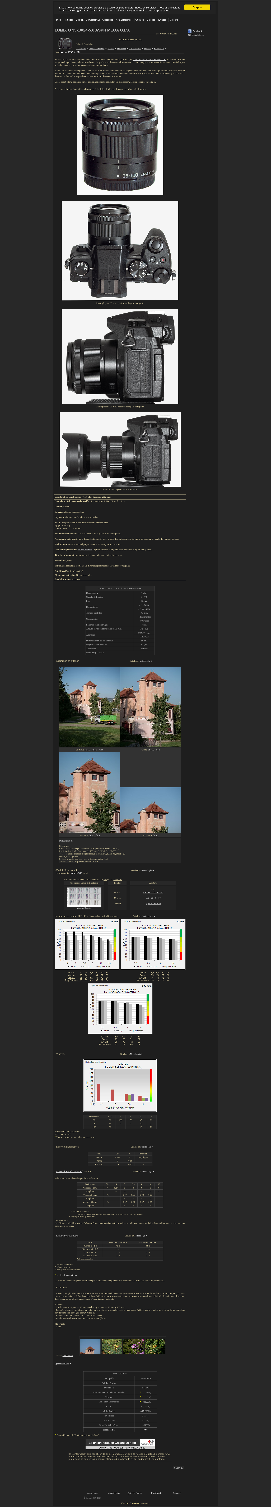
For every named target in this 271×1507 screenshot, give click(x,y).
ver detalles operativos (66, 1275)
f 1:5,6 (94, 750)
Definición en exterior (67, 660)
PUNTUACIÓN (120, 1374)
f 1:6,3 (155, 835)
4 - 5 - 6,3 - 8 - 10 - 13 (153, 892)
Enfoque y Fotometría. (67, 1235)
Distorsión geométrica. (67, 1146)
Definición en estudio (67, 870)
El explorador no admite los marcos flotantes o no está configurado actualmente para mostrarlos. (135, 8)
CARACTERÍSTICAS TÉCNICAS (114, 588)
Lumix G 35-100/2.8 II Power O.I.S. (149, 59)
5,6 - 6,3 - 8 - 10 (153, 898)
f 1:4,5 (87, 750)
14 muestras (68, 1355)
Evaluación (62, 1287)
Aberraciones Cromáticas (69, 1171)
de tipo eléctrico (85, 549)
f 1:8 (101, 750)
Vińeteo (60, 1053)
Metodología (144, 661)
